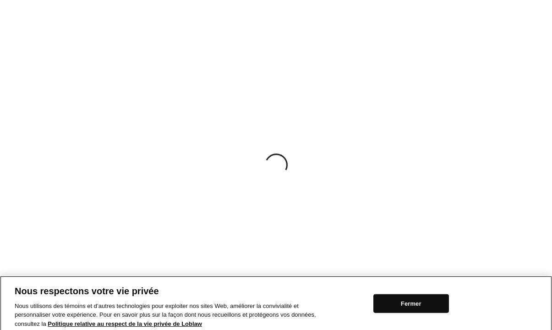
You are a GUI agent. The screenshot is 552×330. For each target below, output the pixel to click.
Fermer (411, 305)
